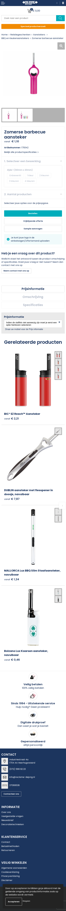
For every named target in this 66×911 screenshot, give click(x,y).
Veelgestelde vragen (12, 816)
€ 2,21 (11, 418)
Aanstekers (39, 34)
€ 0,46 (12, 660)
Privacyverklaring (10, 876)
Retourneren (8, 850)
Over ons (6, 812)
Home (4, 34)
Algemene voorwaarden (14, 867)
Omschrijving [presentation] (33, 297)
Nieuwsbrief (7, 820)
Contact (5, 842)
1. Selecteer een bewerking (22, 161)
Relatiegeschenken (20, 34)
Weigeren (26, 901)
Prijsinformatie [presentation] (33, 289)
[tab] (33, 289)
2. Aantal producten (18, 194)
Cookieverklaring (10, 872)
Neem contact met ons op (16, 270)
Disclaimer (6, 880)
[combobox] (28, 18)
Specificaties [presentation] (33, 305)
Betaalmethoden (10, 846)
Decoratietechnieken (12, 824)
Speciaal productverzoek (33, 26)
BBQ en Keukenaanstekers (15, 38)
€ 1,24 (11, 579)
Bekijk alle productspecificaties (21, 152)
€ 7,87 (12, 499)
